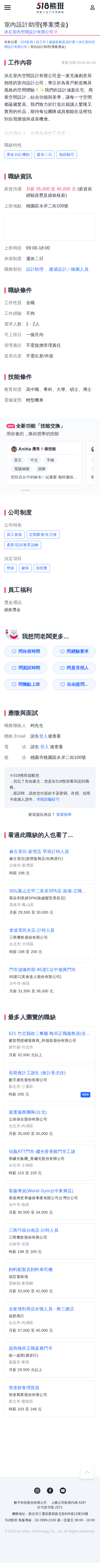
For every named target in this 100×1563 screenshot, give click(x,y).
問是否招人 (78, 668)
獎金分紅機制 (18, 154)
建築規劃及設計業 (62, 42)
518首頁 (27, 42)
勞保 (10, 568)
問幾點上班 (29, 684)
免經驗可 (66, 154)
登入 (43, 736)
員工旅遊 (14, 534)
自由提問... (77, 684)
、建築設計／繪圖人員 (67, 269)
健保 (25, 568)
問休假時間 (29, 651)
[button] (25, 490)
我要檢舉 (64, 814)
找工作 (41, 42)
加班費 (41, 568)
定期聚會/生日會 (43, 534)
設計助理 (35, 269)
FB (50, 1490)
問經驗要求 (78, 651)
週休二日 (44, 154)
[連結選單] (7, 7)
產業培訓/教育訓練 (23, 545)
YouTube (63, 1490)
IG (37, 1490)
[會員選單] (92, 7)
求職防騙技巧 (48, 799)
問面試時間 (29, 668)
